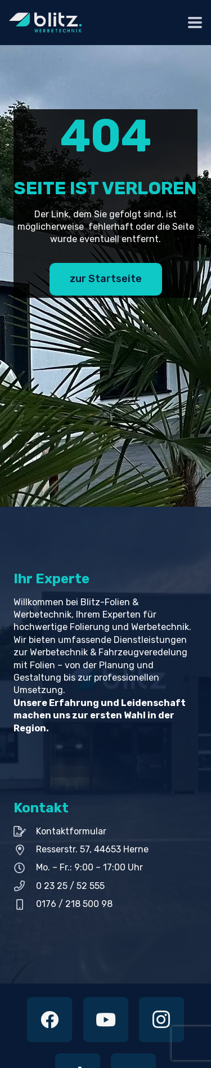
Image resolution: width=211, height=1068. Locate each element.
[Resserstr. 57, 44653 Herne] (25, 849)
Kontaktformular (71, 831)
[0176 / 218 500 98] (25, 904)
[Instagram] (161, 1019)
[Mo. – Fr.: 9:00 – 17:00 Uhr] (25, 868)
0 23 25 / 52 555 (70, 886)
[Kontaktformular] (25, 831)
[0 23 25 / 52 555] (25, 886)
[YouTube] (105, 1019)
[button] (195, 23)
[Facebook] (49, 1019)
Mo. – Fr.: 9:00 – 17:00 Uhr (89, 867)
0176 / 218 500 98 (74, 904)
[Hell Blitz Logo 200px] (45, 22)
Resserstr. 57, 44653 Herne (92, 849)
